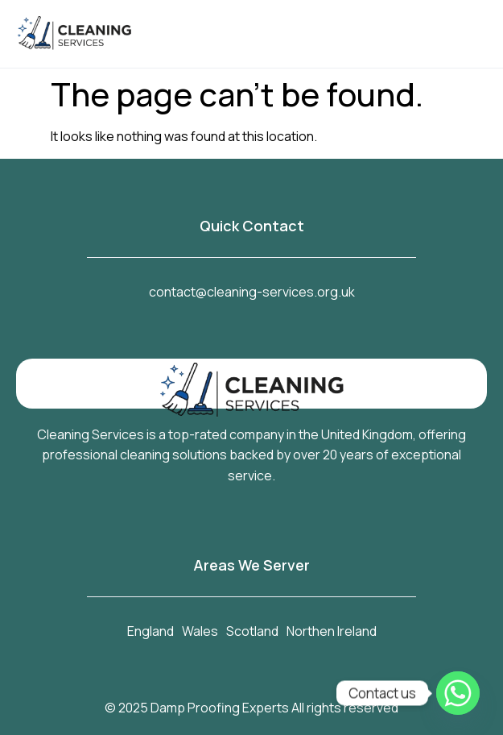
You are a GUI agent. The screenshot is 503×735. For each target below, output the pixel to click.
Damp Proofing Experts (219, 707)
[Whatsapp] (458, 693)
